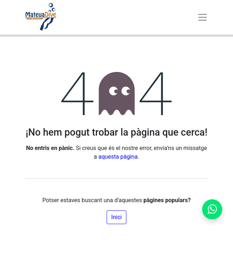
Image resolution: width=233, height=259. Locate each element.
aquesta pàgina (118, 156)
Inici (116, 217)
